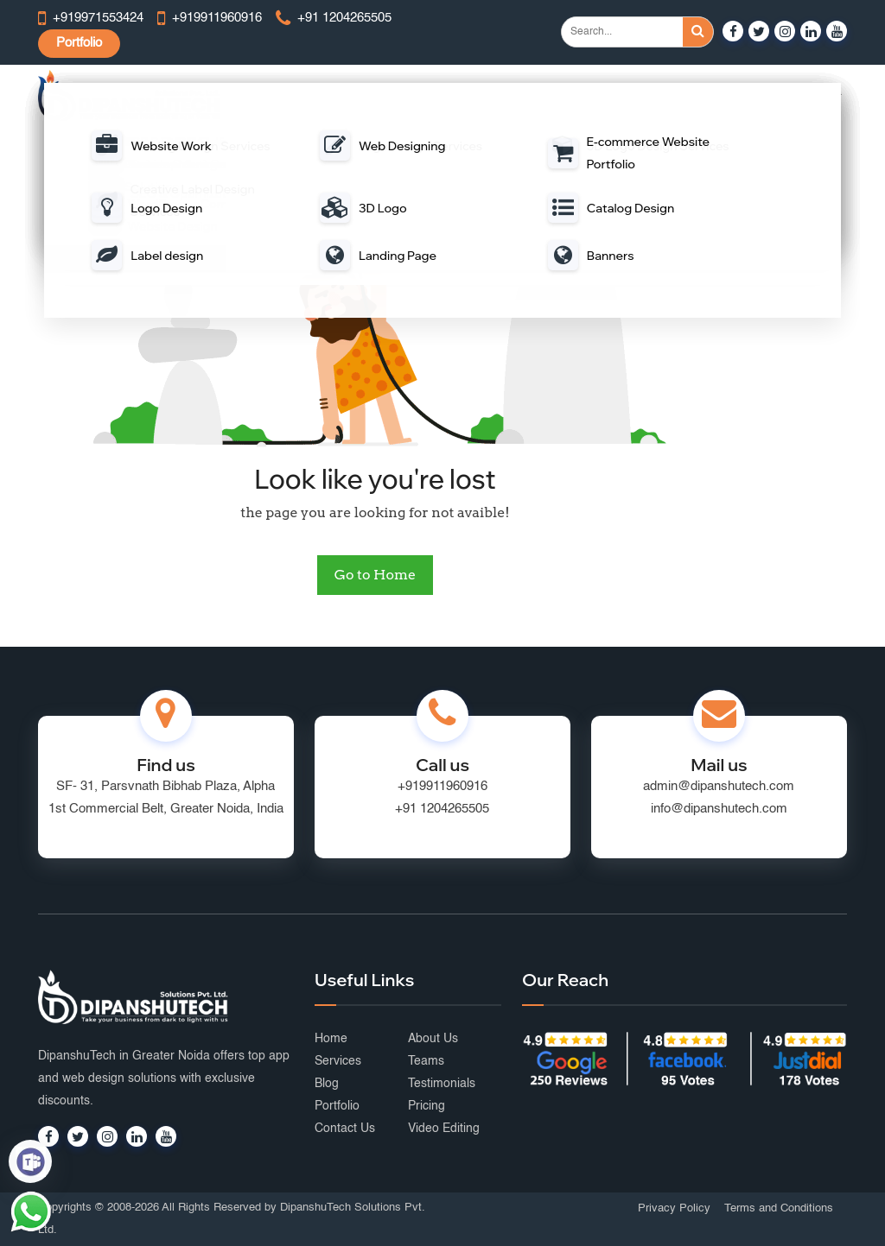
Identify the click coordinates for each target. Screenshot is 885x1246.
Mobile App (484, 95)
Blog (327, 1084)
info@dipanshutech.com (719, 808)
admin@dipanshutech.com (718, 786)
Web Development (387, 95)
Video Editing (444, 1129)
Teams (426, 1061)
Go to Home (375, 574)
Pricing (426, 1106)
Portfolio (79, 42)
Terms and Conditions (778, 1208)
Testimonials (441, 1084)
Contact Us (345, 1129)
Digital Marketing (629, 95)
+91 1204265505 (442, 808)
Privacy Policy (674, 1208)
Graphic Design (731, 95)
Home (331, 1039)
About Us (433, 1039)
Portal (550, 95)
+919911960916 (442, 786)
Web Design (288, 95)
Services (338, 1061)
